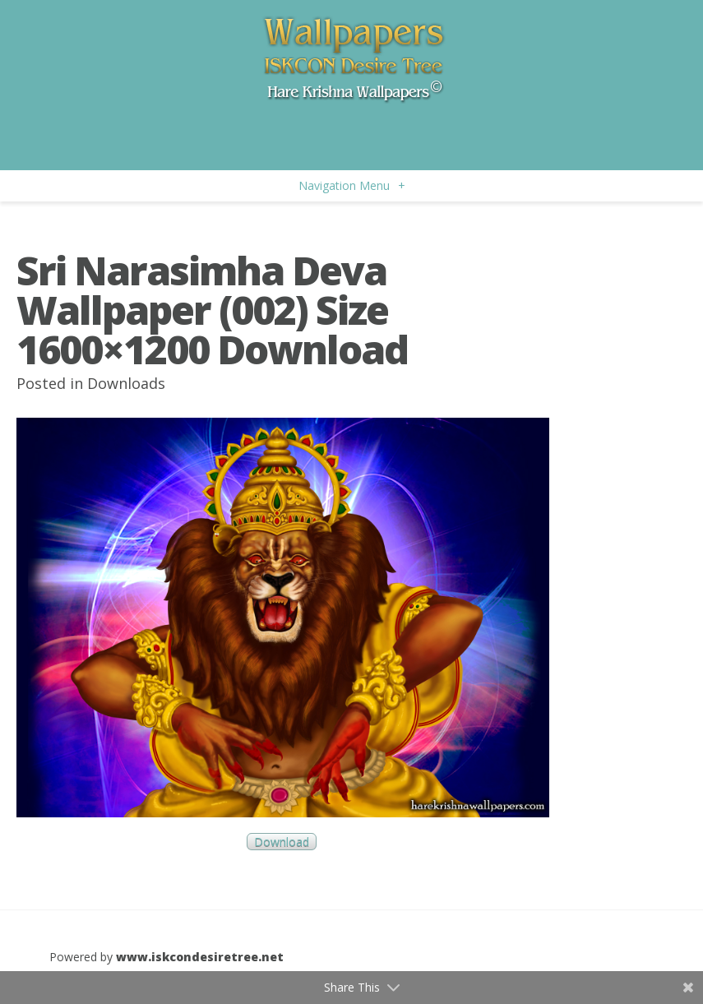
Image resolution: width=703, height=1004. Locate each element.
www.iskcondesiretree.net (200, 957)
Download (281, 841)
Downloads (126, 383)
